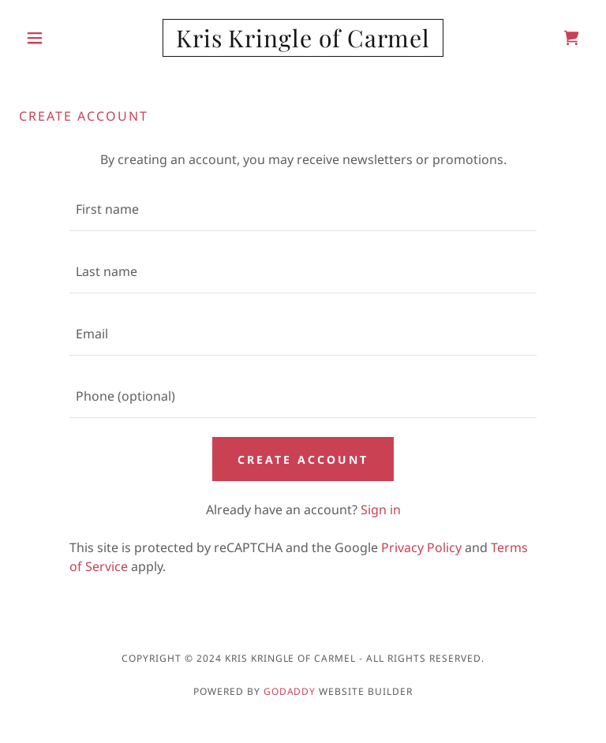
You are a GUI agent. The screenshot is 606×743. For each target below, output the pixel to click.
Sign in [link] (381, 509)
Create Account (303, 459)
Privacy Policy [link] (421, 547)
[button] (61, 38)
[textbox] (303, 209)
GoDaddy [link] (290, 691)
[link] (303, 42)
